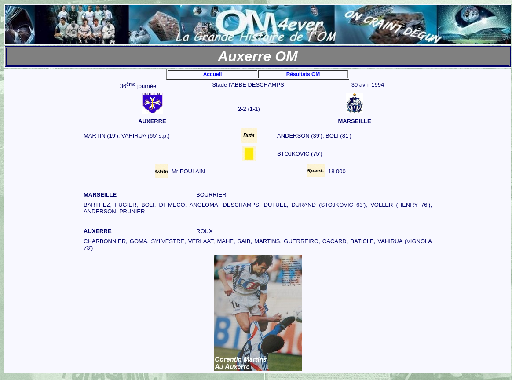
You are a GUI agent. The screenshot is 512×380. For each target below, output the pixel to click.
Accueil (212, 74)
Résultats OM (303, 74)
